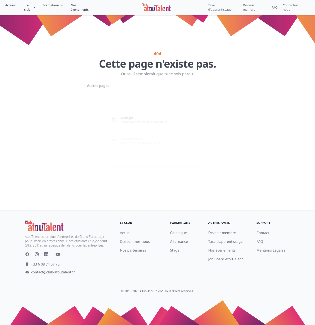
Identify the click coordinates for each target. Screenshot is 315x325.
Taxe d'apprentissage (220, 7)
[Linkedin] (47, 255)
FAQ (275, 7)
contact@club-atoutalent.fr (53, 272)
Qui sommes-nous (135, 241)
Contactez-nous (290, 7)
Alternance (179, 241)
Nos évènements (222, 250)
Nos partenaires (133, 250)
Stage (174, 250)
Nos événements (80, 7)
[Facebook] (27, 254)
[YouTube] (58, 254)
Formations (53, 5)
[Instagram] (37, 254)
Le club (30, 7)
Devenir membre (249, 7)
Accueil (10, 5)
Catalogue (178, 232)
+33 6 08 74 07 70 (45, 264)
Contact (263, 232)
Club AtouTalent (151, 291)
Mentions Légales (271, 250)
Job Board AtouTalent (225, 259)
